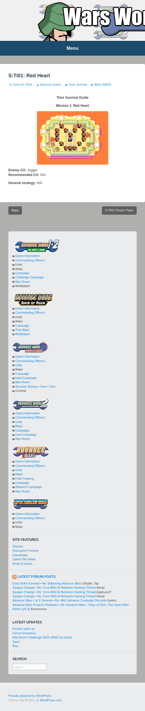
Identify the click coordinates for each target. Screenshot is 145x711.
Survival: (21, 386)
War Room (22, 281)
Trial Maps (22, 329)
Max (15, 646)
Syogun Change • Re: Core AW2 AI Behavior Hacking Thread (54, 587)
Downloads (20, 555)
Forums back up (24, 628)
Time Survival (78, 84)
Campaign (22, 273)
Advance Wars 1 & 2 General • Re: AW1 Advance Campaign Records (59, 600)
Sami (16, 641)
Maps (15, 210)
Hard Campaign (26, 378)
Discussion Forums (26, 550)
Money (32, 386)
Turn (52, 386)
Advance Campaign (28, 487)
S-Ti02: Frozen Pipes (119, 210)
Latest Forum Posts (36, 577)
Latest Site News (24, 559)
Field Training (24, 478)
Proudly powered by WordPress (29, 695)
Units (18, 365)
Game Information (27, 255)
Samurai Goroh (50, 84)
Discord (18, 546)
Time (43, 386)
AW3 (97, 84)
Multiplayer (22, 334)
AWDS (106, 84)
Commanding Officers (30, 260)
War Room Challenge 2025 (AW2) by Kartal (42, 637)
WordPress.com (51, 700)
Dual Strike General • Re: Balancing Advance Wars (47, 583)
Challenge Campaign (29, 277)
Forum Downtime (24, 633)
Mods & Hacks (22, 563)
